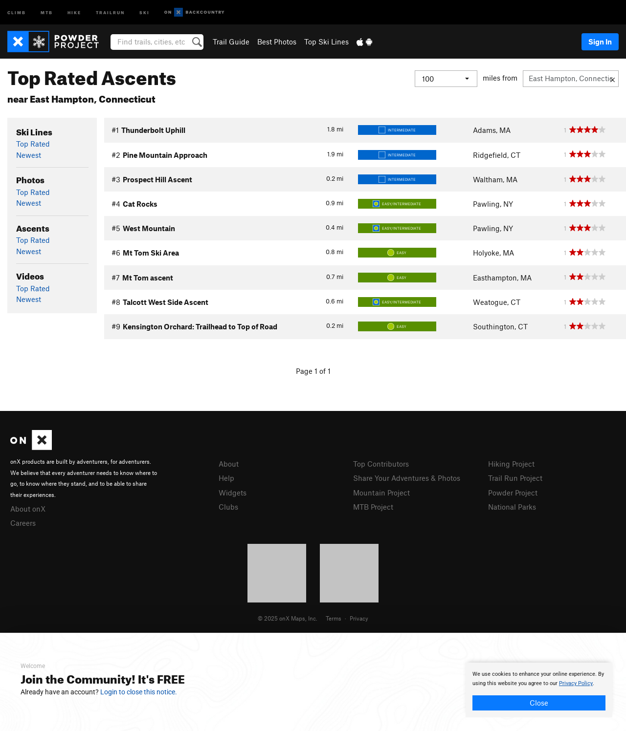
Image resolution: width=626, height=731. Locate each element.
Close (539, 702)
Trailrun (110, 12)
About (229, 463)
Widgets (232, 492)
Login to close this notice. (138, 692)
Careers (23, 522)
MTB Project (373, 506)
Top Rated (33, 143)
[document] (538, 689)
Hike (74, 12)
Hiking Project (511, 463)
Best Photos (276, 41)
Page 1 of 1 (313, 370)
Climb (16, 12)
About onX (27, 508)
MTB (47, 12)
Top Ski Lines (326, 41)
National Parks (512, 506)
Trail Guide (231, 41)
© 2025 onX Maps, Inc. (287, 618)
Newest (28, 154)
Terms (333, 618)
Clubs (228, 506)
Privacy (359, 618)
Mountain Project (381, 492)
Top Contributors (381, 463)
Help (226, 477)
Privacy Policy (576, 683)
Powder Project (512, 492)
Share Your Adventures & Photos (406, 477)
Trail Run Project (515, 477)
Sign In (600, 41)
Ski (144, 12)
